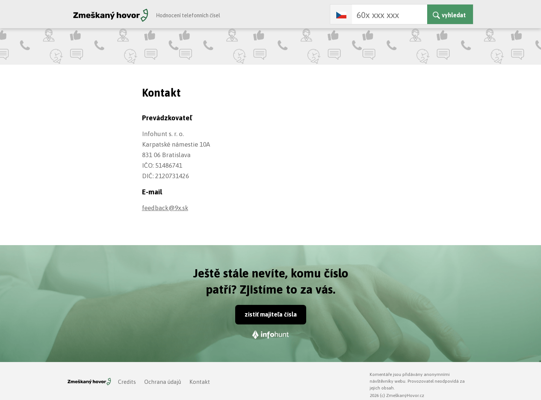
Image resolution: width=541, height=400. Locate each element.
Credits (127, 382)
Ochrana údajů (162, 382)
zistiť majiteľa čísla (271, 314)
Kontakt (199, 382)
